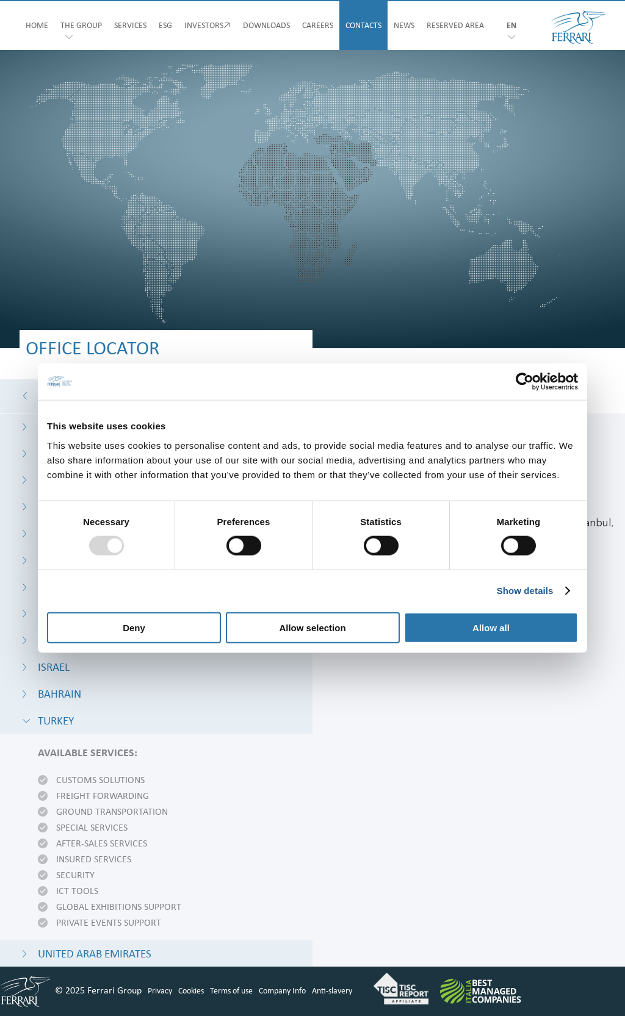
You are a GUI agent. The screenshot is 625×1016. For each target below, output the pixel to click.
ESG (165, 25)
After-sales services (101, 844)
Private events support (108, 923)
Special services (92, 828)
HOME (37, 25)
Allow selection (312, 627)
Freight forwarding (102, 796)
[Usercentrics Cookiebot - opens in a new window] (524, 382)
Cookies (191, 991)
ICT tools (77, 891)
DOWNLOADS (266, 25)
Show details (525, 590)
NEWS (404, 25)
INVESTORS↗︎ (207, 25)
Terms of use (231, 991)
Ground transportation (112, 812)
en (511, 25)
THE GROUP (81, 25)
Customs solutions (100, 780)
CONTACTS (363, 25)
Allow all (491, 627)
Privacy (160, 991)
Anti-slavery (332, 991)
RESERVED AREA (455, 25)
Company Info (282, 991)
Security (75, 876)
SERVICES (130, 25)
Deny (134, 627)
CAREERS (317, 25)
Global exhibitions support (118, 907)
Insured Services (93, 860)
